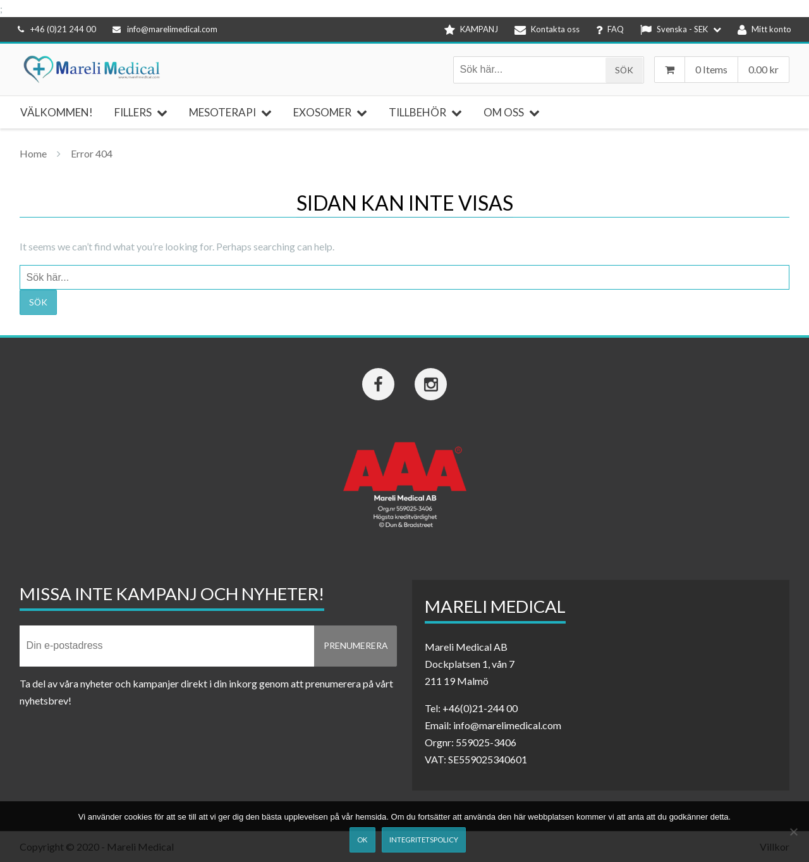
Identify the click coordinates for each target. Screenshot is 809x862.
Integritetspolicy (423, 839)
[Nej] (793, 831)
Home (33, 153)
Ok (362, 839)
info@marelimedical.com (165, 29)
